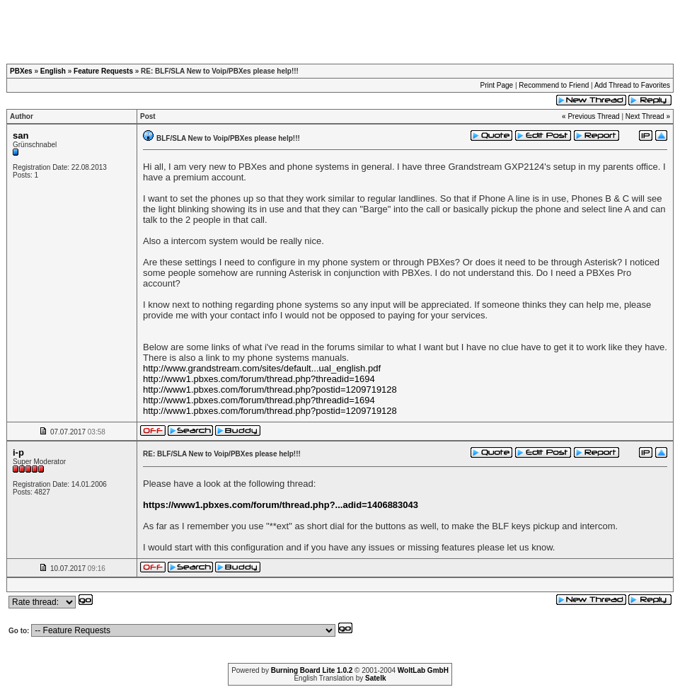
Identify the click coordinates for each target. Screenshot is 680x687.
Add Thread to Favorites (632, 85)
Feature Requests (103, 71)
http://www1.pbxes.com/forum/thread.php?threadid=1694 (259, 379)
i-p (18, 452)
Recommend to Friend (554, 85)
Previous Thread (593, 116)
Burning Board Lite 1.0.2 (312, 670)
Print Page (496, 85)
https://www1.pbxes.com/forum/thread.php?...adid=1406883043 (280, 505)
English (53, 71)
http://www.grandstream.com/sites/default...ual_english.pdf (262, 368)
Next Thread (645, 116)
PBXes (21, 71)
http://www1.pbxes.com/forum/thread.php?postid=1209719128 (270, 389)
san (20, 135)
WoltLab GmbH (423, 670)
